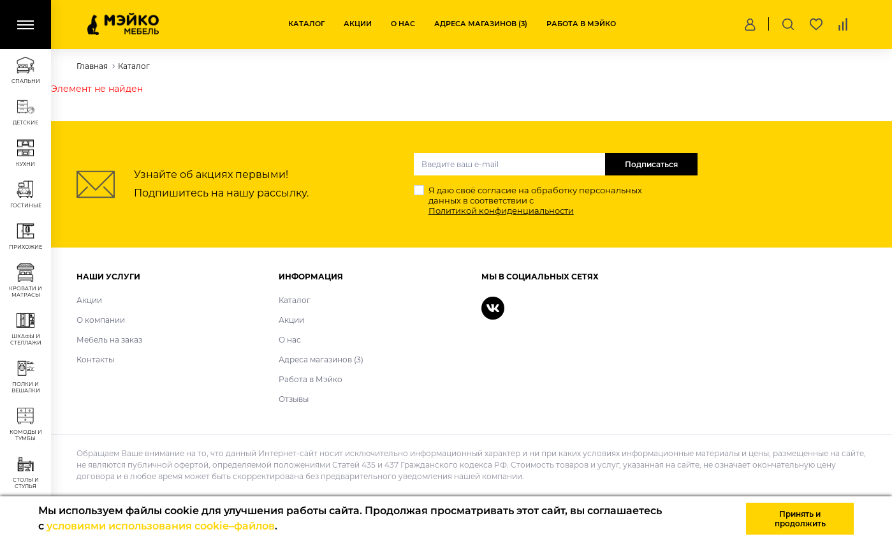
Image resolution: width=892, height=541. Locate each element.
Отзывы (294, 399)
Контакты (95, 359)
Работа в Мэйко (581, 23)
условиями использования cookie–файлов (161, 526)
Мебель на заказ (109, 340)
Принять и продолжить (800, 518)
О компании (101, 320)
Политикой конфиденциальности (501, 210)
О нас (403, 23)
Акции (358, 23)
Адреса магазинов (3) (480, 23)
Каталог (306, 23)
